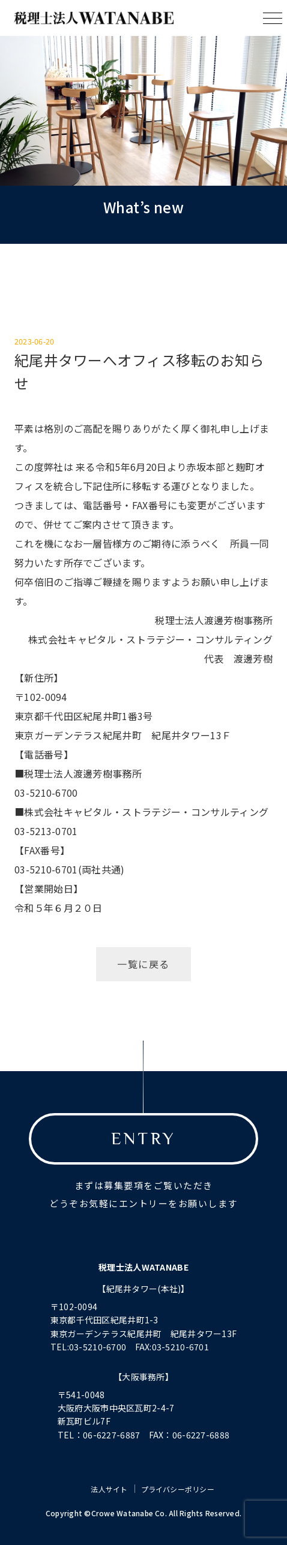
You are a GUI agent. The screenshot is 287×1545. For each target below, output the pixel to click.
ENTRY (143, 1138)
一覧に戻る (143, 964)
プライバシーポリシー (177, 1489)
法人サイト (109, 1489)
